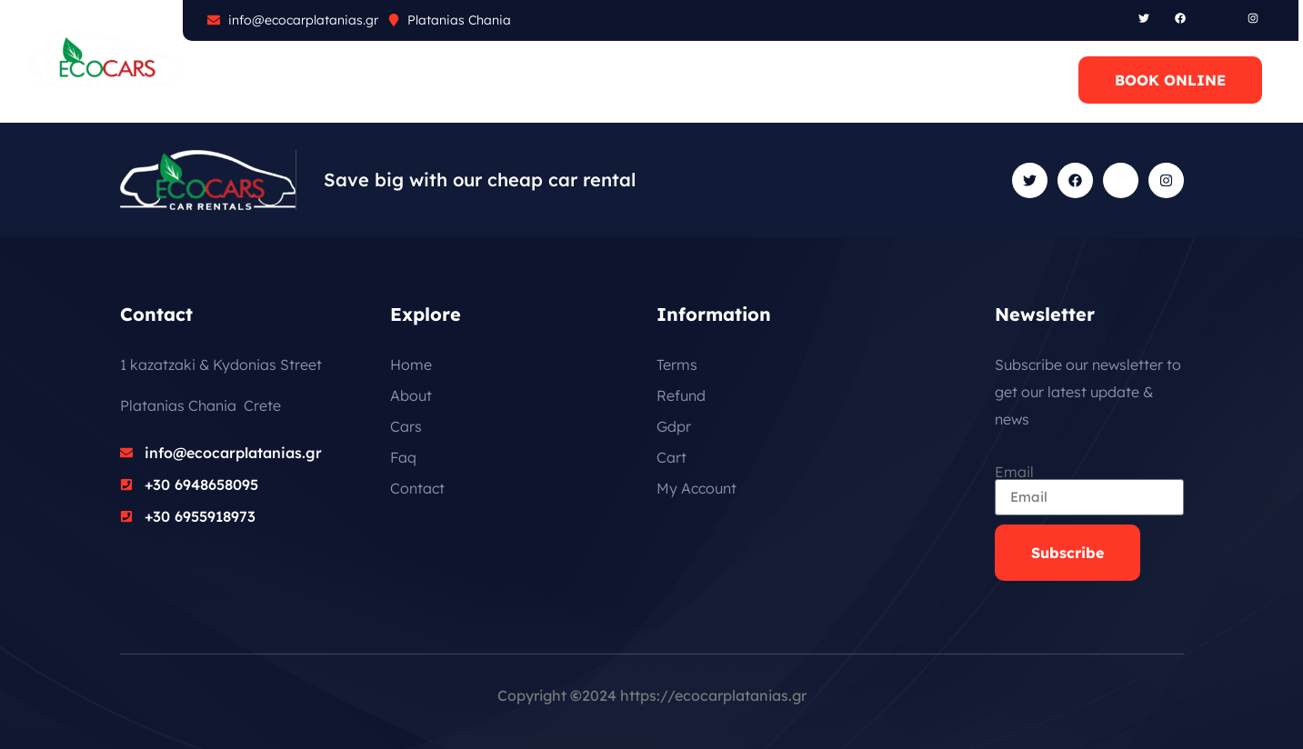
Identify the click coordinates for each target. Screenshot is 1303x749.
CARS (335, 80)
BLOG (476, 80)
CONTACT (568, 80)
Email (1014, 471)
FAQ (405, 80)
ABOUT (253, 80)
